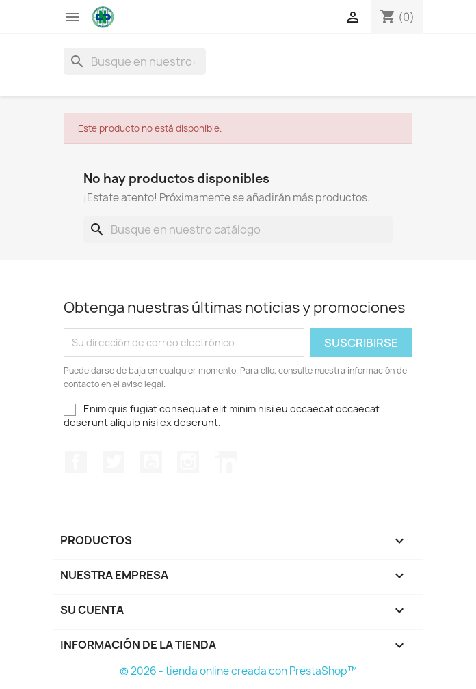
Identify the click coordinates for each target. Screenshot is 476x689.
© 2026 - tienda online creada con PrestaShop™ (238, 671)
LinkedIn (226, 462)
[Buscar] (135, 61)
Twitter (113, 462)
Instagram (188, 462)
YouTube (151, 462)
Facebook (76, 462)
